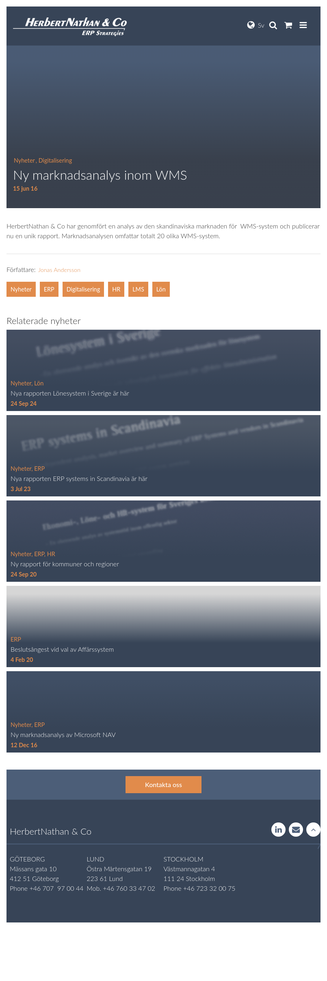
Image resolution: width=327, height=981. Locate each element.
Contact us (296, 830)
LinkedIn (278, 830)
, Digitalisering (54, 160)
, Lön (37, 383)
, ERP (38, 468)
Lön (161, 289)
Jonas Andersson (59, 269)
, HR (49, 553)
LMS (138, 289)
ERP (49, 289)
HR (116, 289)
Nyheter (24, 160)
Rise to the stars (313, 830)
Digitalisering (83, 289)
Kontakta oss (163, 784)
